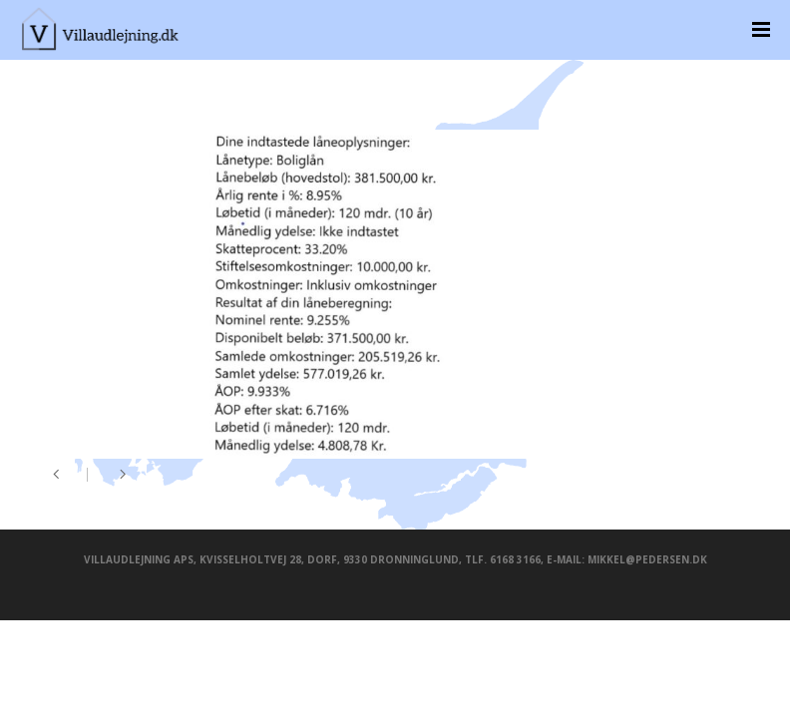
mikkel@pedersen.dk (647, 559)
